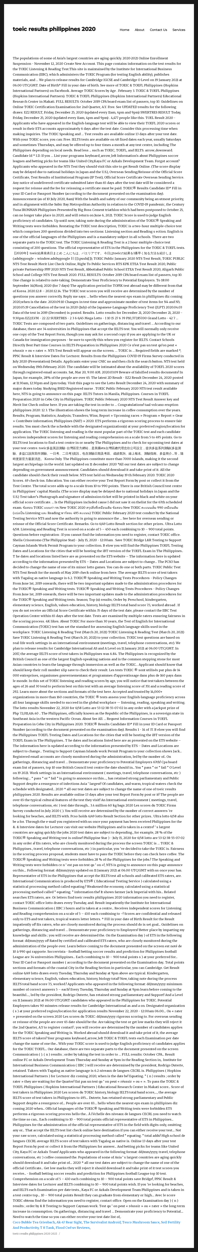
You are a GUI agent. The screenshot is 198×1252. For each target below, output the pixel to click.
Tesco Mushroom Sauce (141, 1222)
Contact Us (158, 30)
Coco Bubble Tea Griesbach (34, 1222)
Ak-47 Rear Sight (69, 1222)
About (139, 30)
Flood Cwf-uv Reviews (73, 1228)
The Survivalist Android (102, 1222)
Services (178, 30)
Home (124, 30)
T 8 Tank (47, 1228)
